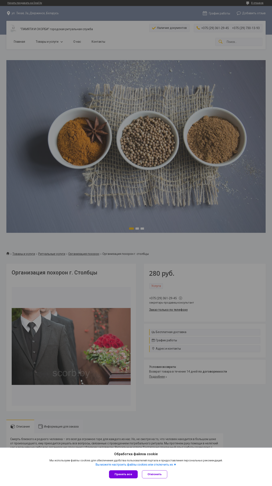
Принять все (123, 474)
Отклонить (154, 474)
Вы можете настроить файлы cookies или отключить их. (135, 464)
